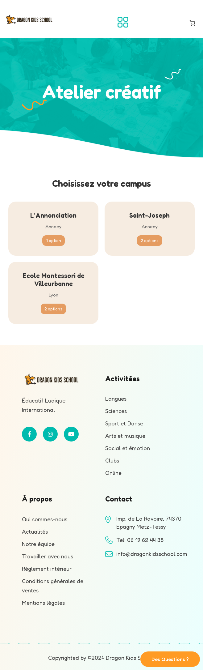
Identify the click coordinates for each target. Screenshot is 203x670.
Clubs (112, 460)
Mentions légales (43, 602)
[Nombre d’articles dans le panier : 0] (192, 23)
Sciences (116, 411)
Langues (115, 398)
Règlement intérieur (47, 568)
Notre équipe (38, 543)
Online (113, 472)
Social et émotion (127, 448)
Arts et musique (125, 435)
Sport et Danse (124, 423)
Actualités (35, 531)
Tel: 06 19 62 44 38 (140, 539)
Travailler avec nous (47, 556)
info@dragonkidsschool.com (151, 553)
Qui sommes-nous (44, 519)
